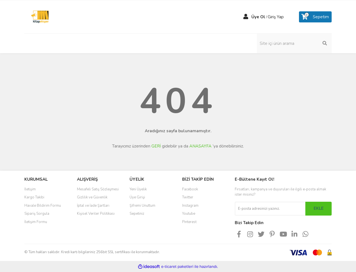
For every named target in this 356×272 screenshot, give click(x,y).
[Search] (294, 43)
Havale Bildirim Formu (42, 205)
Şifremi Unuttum (142, 205)
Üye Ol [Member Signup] (258, 17)
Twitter (187, 197)
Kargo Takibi (34, 197)
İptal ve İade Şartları (93, 205)
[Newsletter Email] (270, 209)
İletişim (30, 189)
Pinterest (189, 221)
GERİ (156, 146)
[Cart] (315, 16)
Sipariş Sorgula (36, 213)
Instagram (190, 205)
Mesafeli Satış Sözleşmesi (98, 189)
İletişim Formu (35, 221)
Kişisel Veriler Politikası (96, 213)
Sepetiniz (137, 213)
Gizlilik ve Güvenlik (92, 197)
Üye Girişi (137, 197)
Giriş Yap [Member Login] (276, 17)
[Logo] (40, 16)
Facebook (190, 189)
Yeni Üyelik (138, 189)
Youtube (188, 213)
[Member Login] (245, 17)
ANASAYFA (200, 146)
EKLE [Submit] (319, 208)
